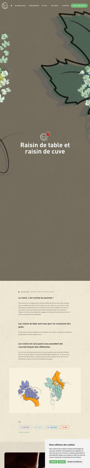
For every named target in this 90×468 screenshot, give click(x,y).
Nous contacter (79, 5)
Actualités (65, 5)
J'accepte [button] (53, 461)
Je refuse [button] (61, 461)
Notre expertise (34, 5)
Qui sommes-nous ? (20, 5)
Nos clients (55, 5)
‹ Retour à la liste (24, 432)
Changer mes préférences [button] (75, 461)
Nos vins (45, 5)
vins (19, 422)
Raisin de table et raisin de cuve (42, 291)
